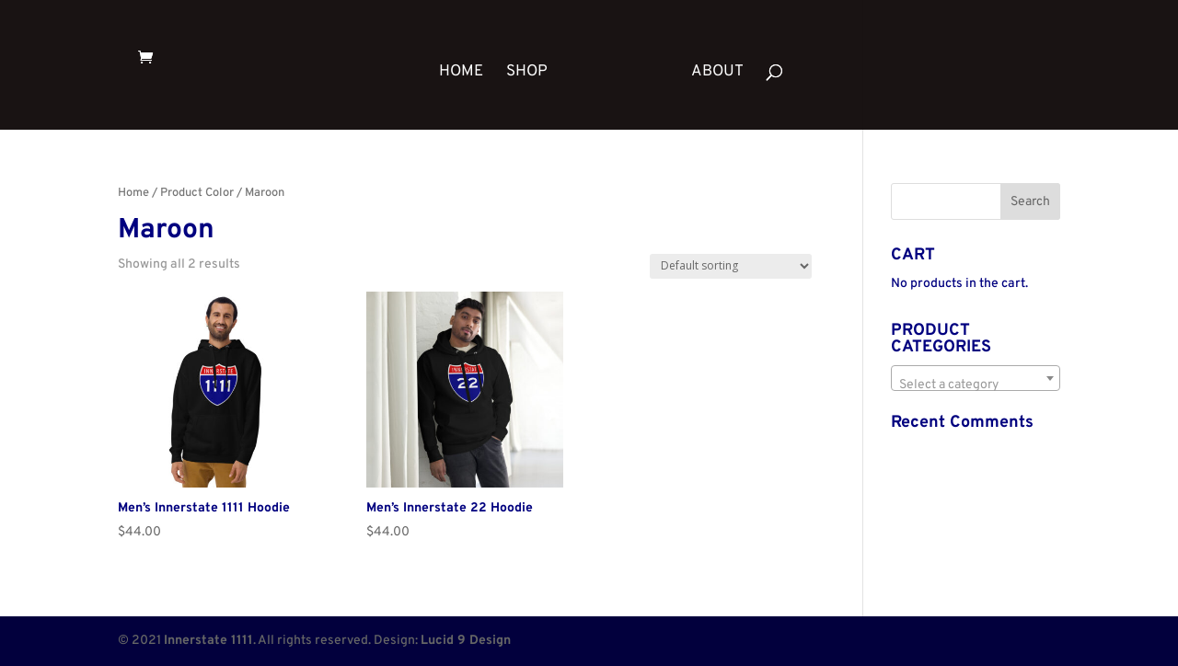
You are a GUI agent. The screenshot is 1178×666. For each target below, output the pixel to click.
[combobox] (975, 378)
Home (133, 193)
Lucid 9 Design (466, 641)
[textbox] (975, 385)
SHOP (527, 73)
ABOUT (717, 73)
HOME (461, 73)
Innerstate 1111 (208, 641)
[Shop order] (731, 266)
